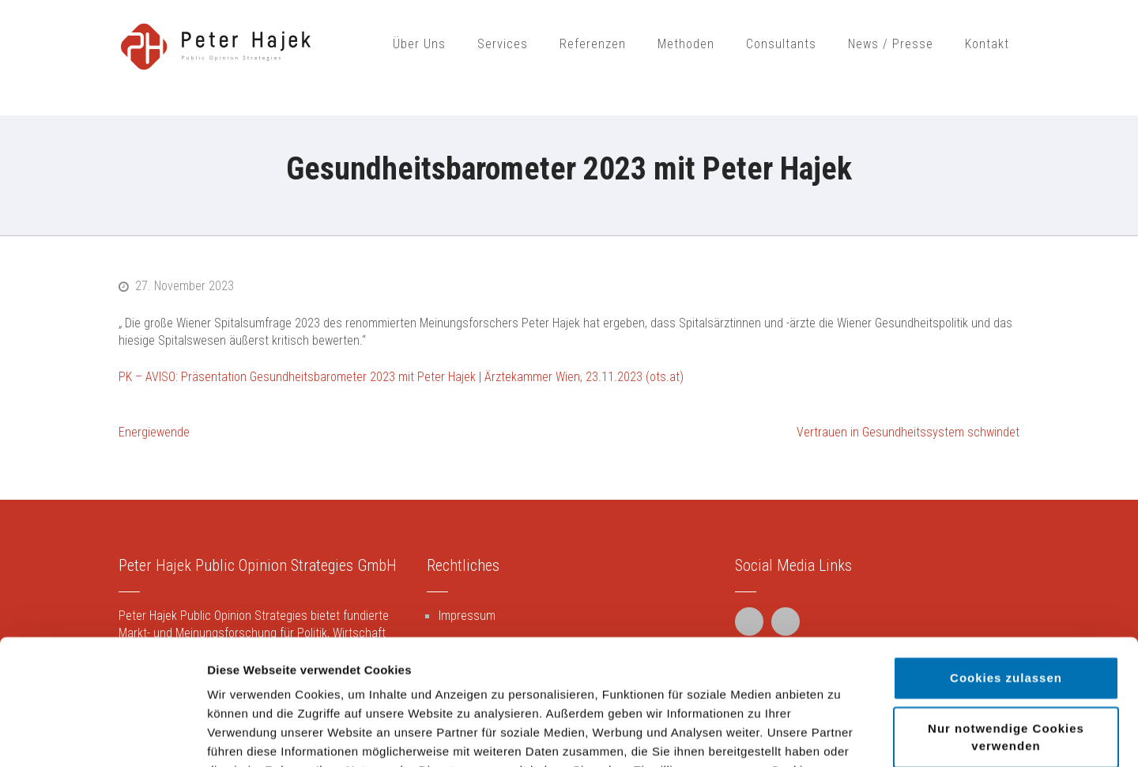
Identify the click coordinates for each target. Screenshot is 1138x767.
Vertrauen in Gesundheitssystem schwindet (908, 432)
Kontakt (987, 43)
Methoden (686, 43)
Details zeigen (840, 735)
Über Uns (419, 43)
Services (502, 43)
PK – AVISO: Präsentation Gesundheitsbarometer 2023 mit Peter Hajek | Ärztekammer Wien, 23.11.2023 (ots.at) (401, 376)
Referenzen (593, 43)
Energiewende (154, 432)
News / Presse (890, 43)
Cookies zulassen (1006, 560)
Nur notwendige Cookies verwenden (1006, 619)
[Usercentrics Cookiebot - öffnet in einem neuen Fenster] (102, 736)
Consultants (781, 43)
